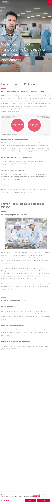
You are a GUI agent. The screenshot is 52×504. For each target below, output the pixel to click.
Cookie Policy (36, 497)
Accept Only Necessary (43, 501)
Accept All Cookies (30, 501)
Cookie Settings (5, 501)
